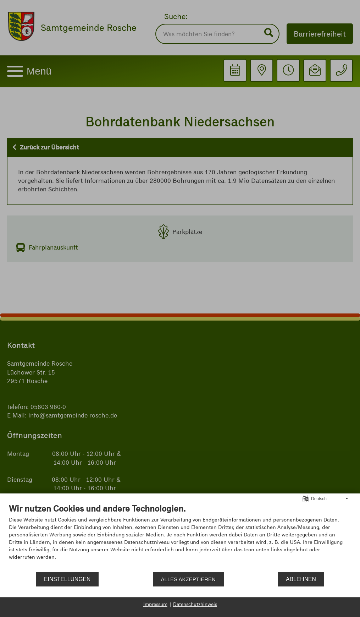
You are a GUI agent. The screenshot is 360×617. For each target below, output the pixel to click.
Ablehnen (301, 579)
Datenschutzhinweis (195, 604)
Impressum (155, 604)
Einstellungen (67, 579)
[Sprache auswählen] (305, 498)
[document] (180, 537)
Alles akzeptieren (188, 579)
